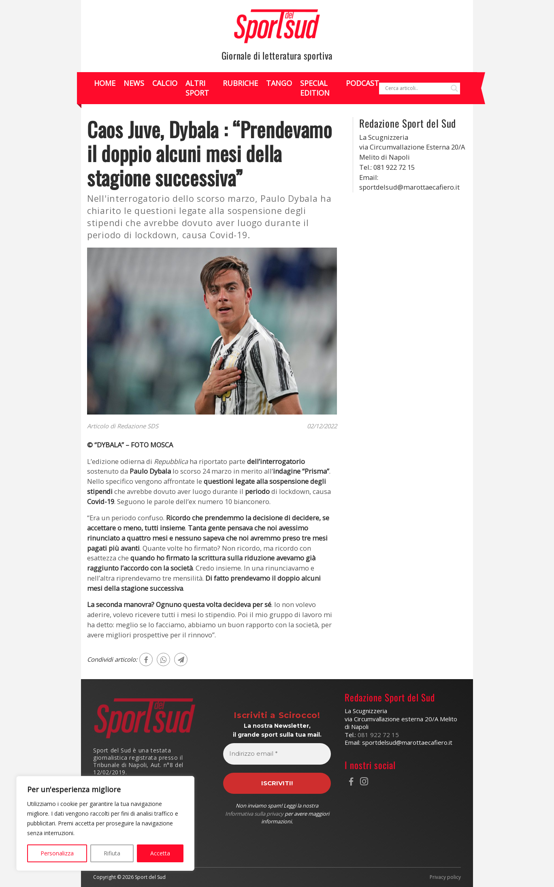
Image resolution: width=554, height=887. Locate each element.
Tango (279, 83)
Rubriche (240, 83)
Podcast (362, 83)
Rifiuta (112, 853)
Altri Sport (197, 87)
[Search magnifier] (454, 88)
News (134, 83)
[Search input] (416, 88)
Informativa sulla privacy (254, 813)
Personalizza (57, 853)
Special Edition (315, 87)
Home (104, 83)
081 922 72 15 (378, 735)
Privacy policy (445, 877)
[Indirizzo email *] (277, 754)
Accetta (160, 853)
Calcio (164, 83)
